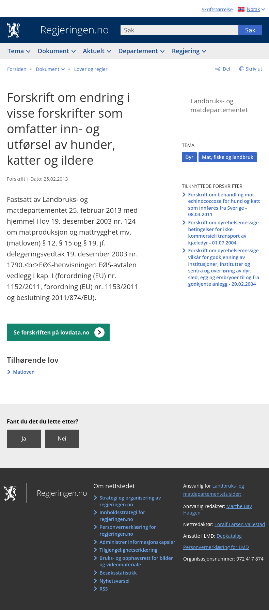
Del (226, 68)
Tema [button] (16, 51)
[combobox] (179, 30)
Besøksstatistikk (118, 572)
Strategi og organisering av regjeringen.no (130, 501)
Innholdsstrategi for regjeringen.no (122, 515)
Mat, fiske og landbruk (227, 157)
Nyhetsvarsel (114, 581)
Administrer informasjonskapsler (137, 542)
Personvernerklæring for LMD (216, 547)
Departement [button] (139, 51)
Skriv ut (254, 68)
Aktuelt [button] (94, 51)
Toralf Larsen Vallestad (240, 524)
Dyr (189, 157)
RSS (103, 588)
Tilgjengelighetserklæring (128, 550)
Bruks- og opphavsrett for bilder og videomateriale (136, 561)
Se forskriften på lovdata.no (51, 332)
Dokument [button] (54, 51)
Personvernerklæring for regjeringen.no (127, 530)
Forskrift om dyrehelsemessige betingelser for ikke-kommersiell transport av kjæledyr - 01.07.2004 (223, 232)
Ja (23, 438)
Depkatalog (229, 536)
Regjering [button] (186, 51)
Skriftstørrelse (217, 9)
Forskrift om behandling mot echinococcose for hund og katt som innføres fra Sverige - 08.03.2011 (224, 204)
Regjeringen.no (69, 30)
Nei (62, 438)
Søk (250, 30)
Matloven (23, 372)
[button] (50, 69)
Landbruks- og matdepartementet (219, 105)
